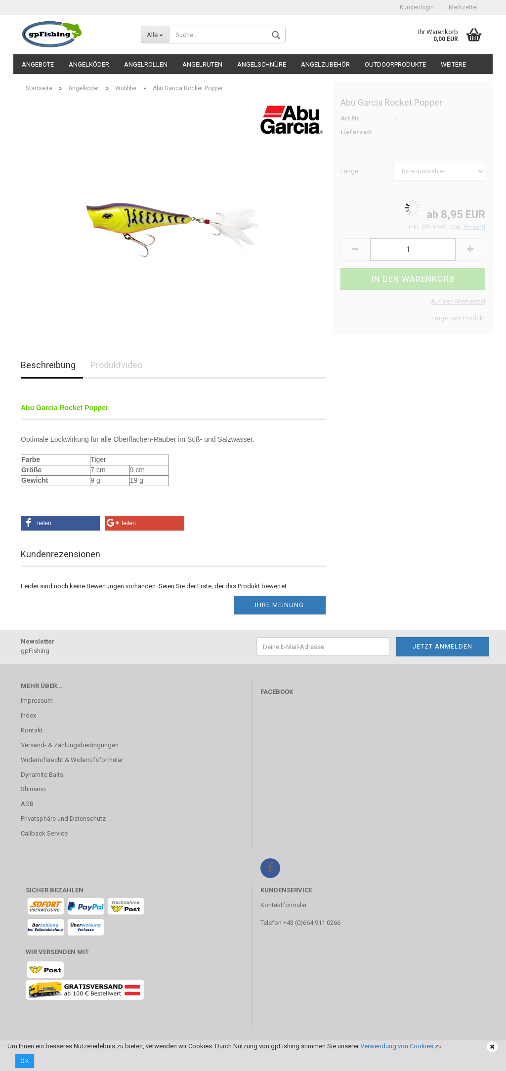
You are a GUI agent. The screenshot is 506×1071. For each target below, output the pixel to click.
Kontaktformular (283, 905)
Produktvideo (116, 365)
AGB (27, 803)
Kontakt (32, 730)
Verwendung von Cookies (396, 1046)
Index (28, 715)
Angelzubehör (325, 64)
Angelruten (202, 64)
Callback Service (44, 833)
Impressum (37, 700)
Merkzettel (463, 7)
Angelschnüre (261, 64)
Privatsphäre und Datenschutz (63, 818)
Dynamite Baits (42, 774)
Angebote (38, 64)
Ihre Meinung (279, 605)
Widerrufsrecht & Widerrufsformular (72, 760)
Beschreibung (48, 365)
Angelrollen (146, 64)
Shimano (33, 789)
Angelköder (89, 64)
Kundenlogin (417, 7)
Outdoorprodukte (395, 64)
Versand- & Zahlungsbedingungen (70, 745)
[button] (60, 523)
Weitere (453, 64)
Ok (24, 1061)
